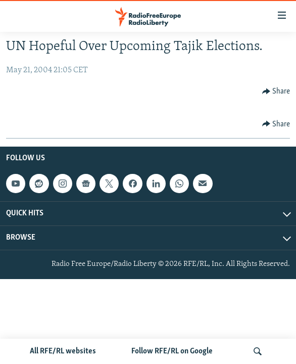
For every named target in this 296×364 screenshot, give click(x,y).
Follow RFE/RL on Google (172, 351)
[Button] (276, 91)
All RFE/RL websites (63, 351)
